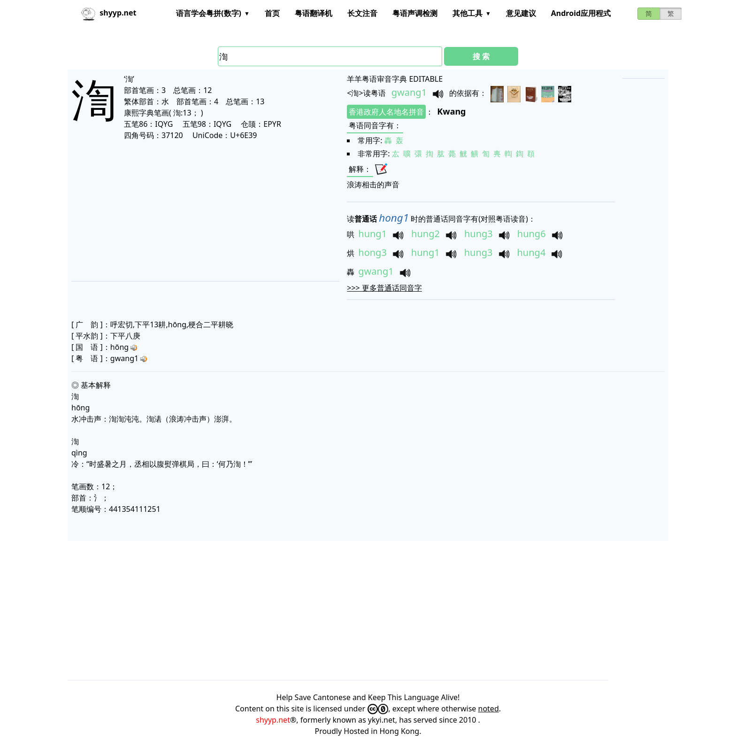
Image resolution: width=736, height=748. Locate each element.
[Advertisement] (184, 210)
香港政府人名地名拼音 (386, 112)
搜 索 (481, 56)
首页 (272, 13)
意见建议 (521, 13)
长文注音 (362, 13)
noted (488, 708)
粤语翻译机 (313, 13)
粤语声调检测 (414, 13)
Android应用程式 (581, 13)
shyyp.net (273, 720)
